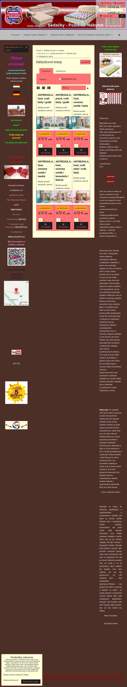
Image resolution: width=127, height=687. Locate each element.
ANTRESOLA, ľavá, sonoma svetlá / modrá (46, 169)
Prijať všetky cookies (31, 681)
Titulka (15, 35)
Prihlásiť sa (106, 3)
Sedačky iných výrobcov (62, 35)
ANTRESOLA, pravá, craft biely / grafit (63, 99)
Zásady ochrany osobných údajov (16, 674)
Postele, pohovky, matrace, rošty (95, 35)
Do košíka (45, 151)
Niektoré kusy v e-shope (17, 48)
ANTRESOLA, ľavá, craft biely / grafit (46, 99)
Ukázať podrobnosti (10, 680)
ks (41, 146)
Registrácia (120, 3)
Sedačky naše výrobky (35, 35)
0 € (122, 16)
